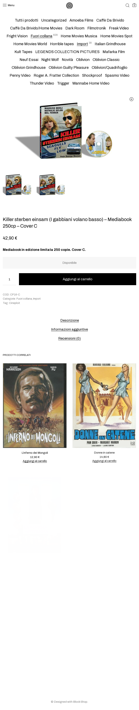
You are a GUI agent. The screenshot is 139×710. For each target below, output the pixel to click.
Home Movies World (30, 44)
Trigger (63, 83)
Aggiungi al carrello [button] (35, 460)
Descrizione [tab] (69, 320)
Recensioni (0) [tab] (69, 338)
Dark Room (74, 28)
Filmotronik (96, 28)
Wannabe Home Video (91, 83)
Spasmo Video (117, 75)
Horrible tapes (62, 44)
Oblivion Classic (106, 60)
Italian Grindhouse (110, 44)
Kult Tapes (23, 52)
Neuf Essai (29, 60)
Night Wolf (50, 60)
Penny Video (20, 75)
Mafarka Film (114, 52)
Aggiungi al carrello (77, 279)
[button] (131, 99)
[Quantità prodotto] (9, 279)
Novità (67, 60)
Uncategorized (53, 20)
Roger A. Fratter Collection (56, 75)
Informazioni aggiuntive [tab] (69, 329)
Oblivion (83, 60)
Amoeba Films (81, 20)
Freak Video (119, 28)
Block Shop (80, 701)
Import (82, 44)
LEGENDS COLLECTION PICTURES (67, 52)
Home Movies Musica (79, 36)
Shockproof (92, 75)
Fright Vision (17, 36)
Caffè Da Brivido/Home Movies (36, 28)
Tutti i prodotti (26, 20)
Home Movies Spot (116, 36)
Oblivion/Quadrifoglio (109, 67)
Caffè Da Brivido (110, 20)
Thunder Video (42, 83)
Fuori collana (41, 36)
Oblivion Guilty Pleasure (69, 67)
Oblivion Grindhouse (29, 67)
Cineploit (14, 303)
